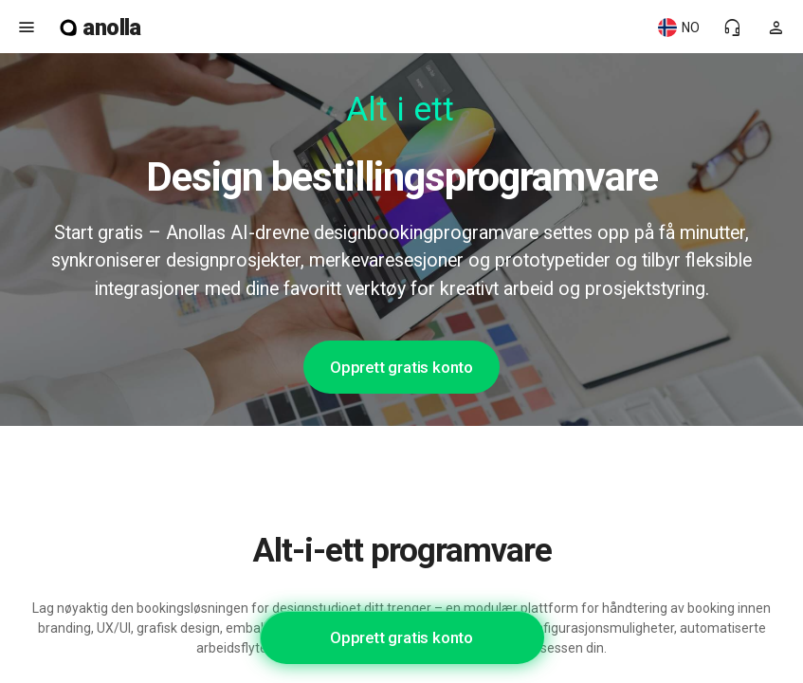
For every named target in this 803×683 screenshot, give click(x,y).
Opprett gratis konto (401, 367)
